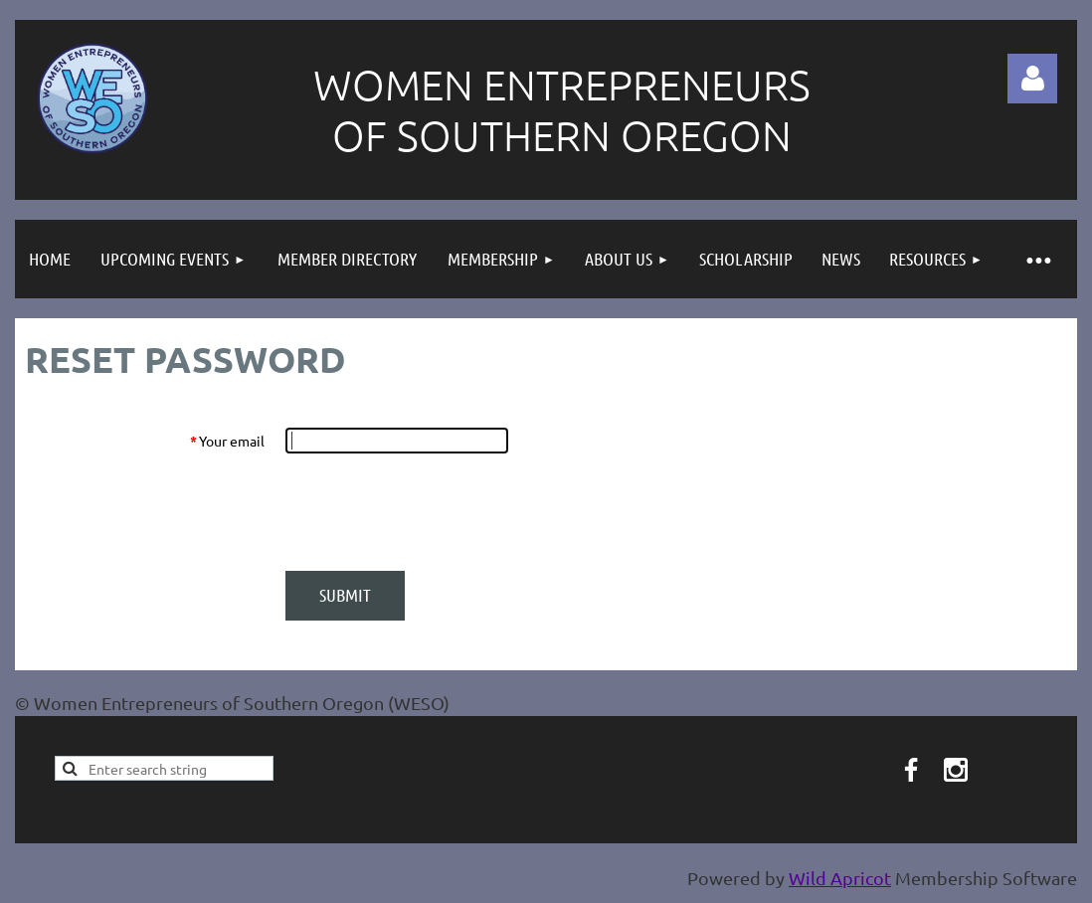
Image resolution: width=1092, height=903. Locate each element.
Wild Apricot (840, 877)
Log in (1032, 78)
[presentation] (436, 512)
